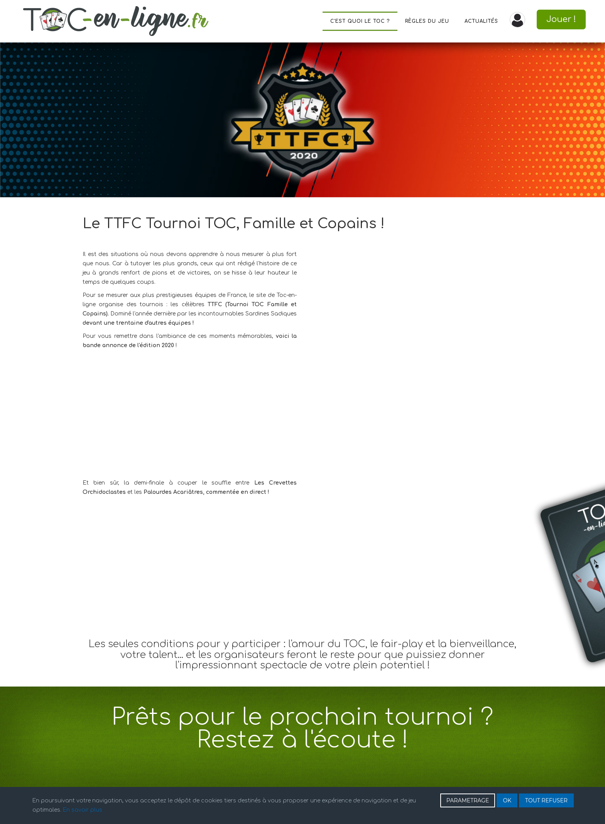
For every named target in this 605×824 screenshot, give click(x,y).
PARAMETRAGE (467, 800)
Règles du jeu (427, 21)
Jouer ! (561, 19)
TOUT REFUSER (546, 800)
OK (507, 800)
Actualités (481, 21)
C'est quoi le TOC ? (360, 21)
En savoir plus (82, 810)
